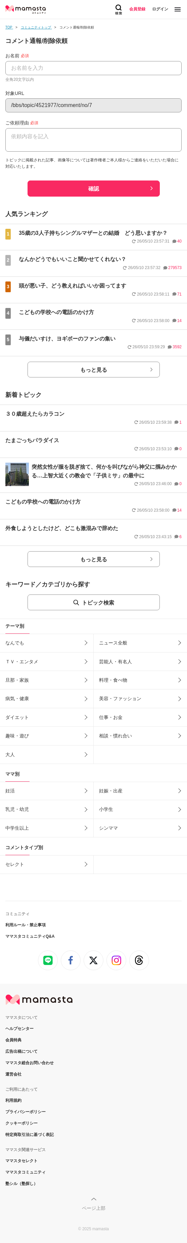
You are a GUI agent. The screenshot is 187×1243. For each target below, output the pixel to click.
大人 (10, 754)
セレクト (14, 864)
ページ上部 (93, 1208)
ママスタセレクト (21, 1161)
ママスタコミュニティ (25, 1172)
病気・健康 (17, 698)
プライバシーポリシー (25, 1112)
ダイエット (17, 717)
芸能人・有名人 (115, 661)
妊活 (10, 790)
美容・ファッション (120, 698)
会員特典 (13, 1040)
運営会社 (13, 1074)
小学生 (106, 809)
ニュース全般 (113, 642)
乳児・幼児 (17, 809)
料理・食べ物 (113, 680)
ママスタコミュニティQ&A (30, 936)
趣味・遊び (17, 735)
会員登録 (137, 9)
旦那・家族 (17, 680)
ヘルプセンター (19, 1029)
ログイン (160, 9)
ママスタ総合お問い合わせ (29, 1063)
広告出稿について (21, 1051)
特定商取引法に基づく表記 (29, 1135)
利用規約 (13, 1100)
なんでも (14, 642)
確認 (93, 189)
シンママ (108, 828)
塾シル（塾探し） (21, 1184)
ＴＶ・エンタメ (21, 661)
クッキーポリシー (21, 1123)
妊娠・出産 (111, 790)
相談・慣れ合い (115, 735)
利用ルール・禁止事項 (25, 925)
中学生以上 (17, 828)
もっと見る (93, 370)
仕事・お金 (111, 717)
